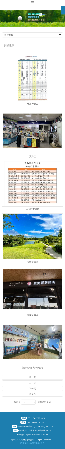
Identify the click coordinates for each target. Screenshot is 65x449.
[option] (32, 18)
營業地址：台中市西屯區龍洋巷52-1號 (35, 430)
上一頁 (32, 383)
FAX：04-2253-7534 (35, 422)
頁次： (17, 402)
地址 (16, 430)
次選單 (32, 35)
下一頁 (32, 388)
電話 (24, 418)
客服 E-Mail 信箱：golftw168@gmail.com (35, 426)
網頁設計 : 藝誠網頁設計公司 (32, 443)
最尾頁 (32, 394)
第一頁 (32, 377)
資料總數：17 (44, 402)
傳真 (23, 422)
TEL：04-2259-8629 (36, 418)
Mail (14, 426)
